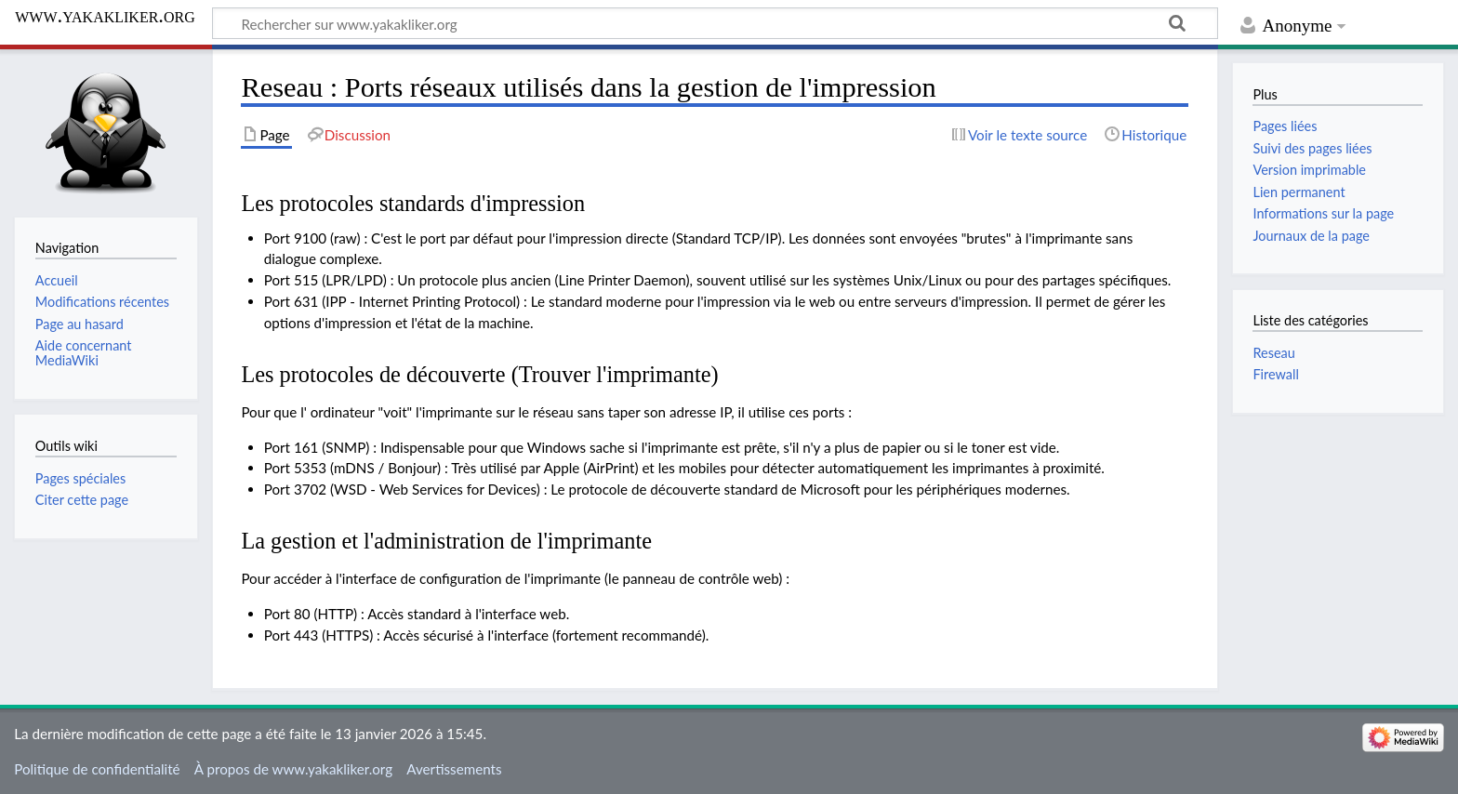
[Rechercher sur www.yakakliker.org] (715, 23)
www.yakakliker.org (105, 15)
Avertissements (453, 769)
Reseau (1273, 353)
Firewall (1275, 374)
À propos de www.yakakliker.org (293, 769)
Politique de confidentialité (96, 769)
